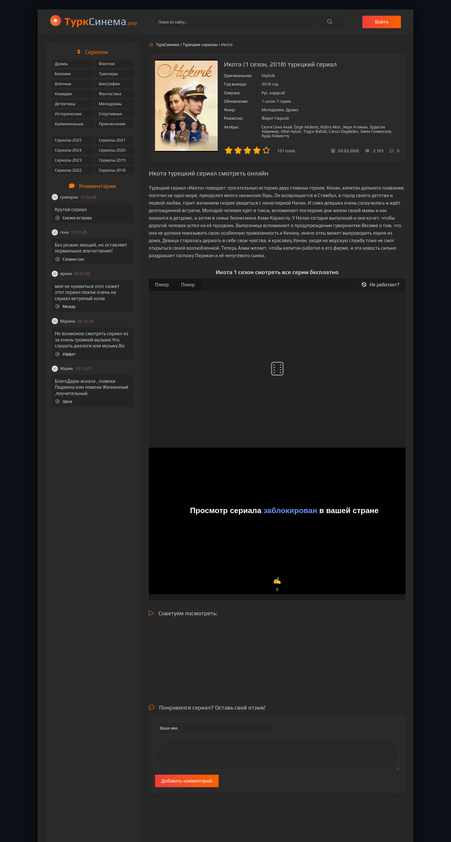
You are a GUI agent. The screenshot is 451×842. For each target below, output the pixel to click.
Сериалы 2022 (68, 170)
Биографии (109, 83)
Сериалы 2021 (112, 140)
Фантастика (110, 93)
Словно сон (69, 259)
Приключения (112, 124)
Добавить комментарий (186, 780)
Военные (63, 83)
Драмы (61, 63)
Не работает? (380, 284)
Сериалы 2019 (112, 160)
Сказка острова (73, 218)
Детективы (65, 103)
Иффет (65, 354)
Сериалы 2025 (68, 140)
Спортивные (110, 114)
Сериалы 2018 (112, 170)
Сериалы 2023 (68, 160)
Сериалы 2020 (112, 150)
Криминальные (69, 124)
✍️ (277, 585)
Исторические (68, 114)
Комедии (63, 93)
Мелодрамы (110, 103)
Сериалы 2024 (68, 150)
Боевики (63, 73)
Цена (63, 401)
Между (65, 306)
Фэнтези (107, 63)
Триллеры (108, 73)
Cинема (100, 21)
